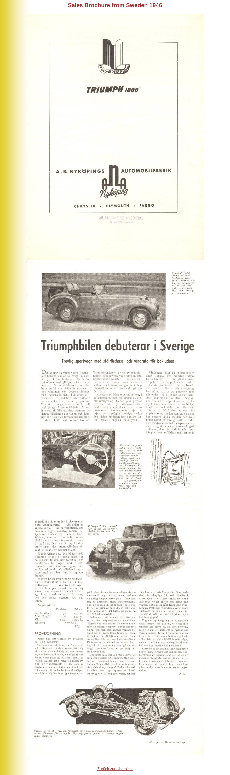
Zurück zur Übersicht (115, 769)
